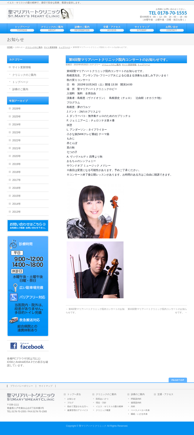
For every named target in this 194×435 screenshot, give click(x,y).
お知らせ (71, 399)
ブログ (70, 402)
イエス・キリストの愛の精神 (109, 406)
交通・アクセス (165, 394)
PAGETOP (177, 380)
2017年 (16, 179)
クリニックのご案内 (33, 47)
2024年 (16, 124)
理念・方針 (101, 402)
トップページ (64, 47)
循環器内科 (136, 402)
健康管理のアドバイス (77, 410)
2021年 (16, 148)
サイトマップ (45, 386)
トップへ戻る (74, 394)
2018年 (16, 171)
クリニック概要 (103, 410)
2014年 (16, 203)
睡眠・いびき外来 (139, 414)
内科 (133, 406)
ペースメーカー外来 (140, 410)
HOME (10, 47)
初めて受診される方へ (77, 406)
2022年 (16, 140)
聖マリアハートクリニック (92, 426)
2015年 (16, 195)
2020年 (16, 156)
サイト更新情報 (50, 47)
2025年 (16, 116)
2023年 (16, 132)
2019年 (16, 164)
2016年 (16, 187)
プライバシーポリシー (21, 386)
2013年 (16, 211)
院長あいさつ (102, 399)
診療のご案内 (20, 89)
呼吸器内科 (136, 399)
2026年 (16, 108)
